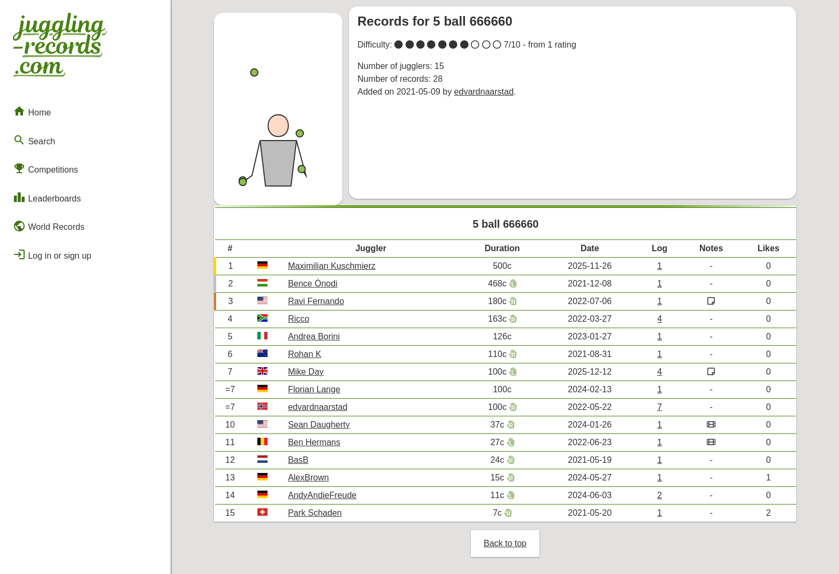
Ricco (298, 318)
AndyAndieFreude (322, 495)
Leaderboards (47, 197)
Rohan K (304, 354)
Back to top (505, 543)
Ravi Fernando (316, 301)
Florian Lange (314, 389)
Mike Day (306, 371)
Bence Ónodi (313, 283)
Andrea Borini (314, 336)
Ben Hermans (314, 442)
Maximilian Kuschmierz (332, 265)
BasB (298, 459)
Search (34, 140)
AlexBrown (308, 477)
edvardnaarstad (484, 91)
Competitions (45, 168)
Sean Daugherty (319, 424)
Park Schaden (315, 512)
